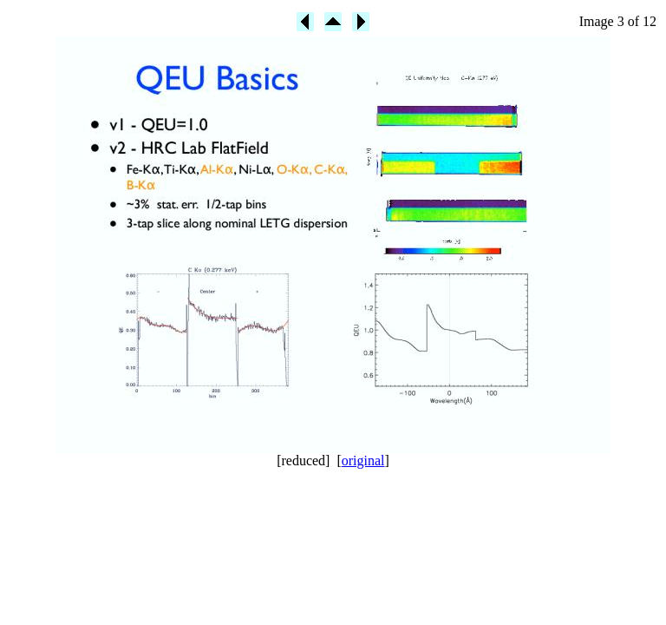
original (363, 460)
